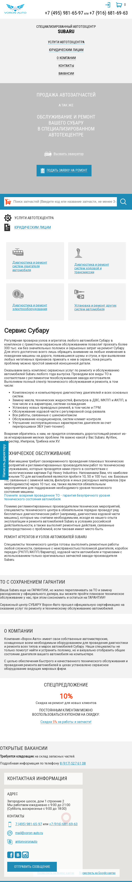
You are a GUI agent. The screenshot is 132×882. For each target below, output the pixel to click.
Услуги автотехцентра (66, 42)
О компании (66, 58)
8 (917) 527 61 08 (73, 763)
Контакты (66, 66)
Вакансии (66, 74)
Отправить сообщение (32, 867)
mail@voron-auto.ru (29, 833)
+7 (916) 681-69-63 (108, 13)
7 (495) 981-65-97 (28, 824)
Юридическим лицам (66, 50)
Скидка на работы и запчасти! (66, 722)
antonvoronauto (26, 842)
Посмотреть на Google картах (97, 873)
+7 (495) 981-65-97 (64, 13)
